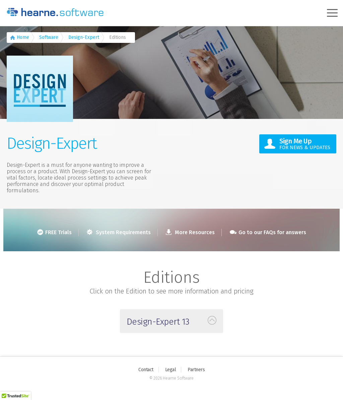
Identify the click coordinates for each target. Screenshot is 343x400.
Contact (145, 370)
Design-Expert (83, 37)
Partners (196, 370)
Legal (170, 370)
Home (23, 37)
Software (48, 37)
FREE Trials (54, 232)
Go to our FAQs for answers (268, 232)
